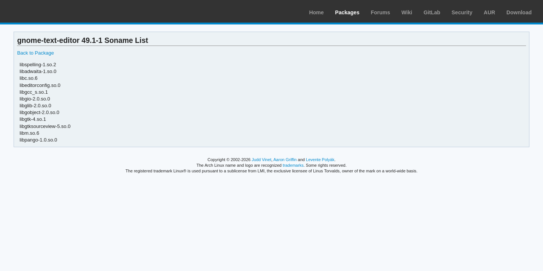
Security (462, 12)
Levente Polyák (320, 159)
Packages (347, 12)
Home (316, 12)
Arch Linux (41, 11)
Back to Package (35, 53)
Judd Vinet (262, 159)
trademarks (293, 165)
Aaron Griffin (285, 159)
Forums (380, 12)
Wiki (407, 12)
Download (519, 12)
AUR (489, 12)
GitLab (431, 12)
